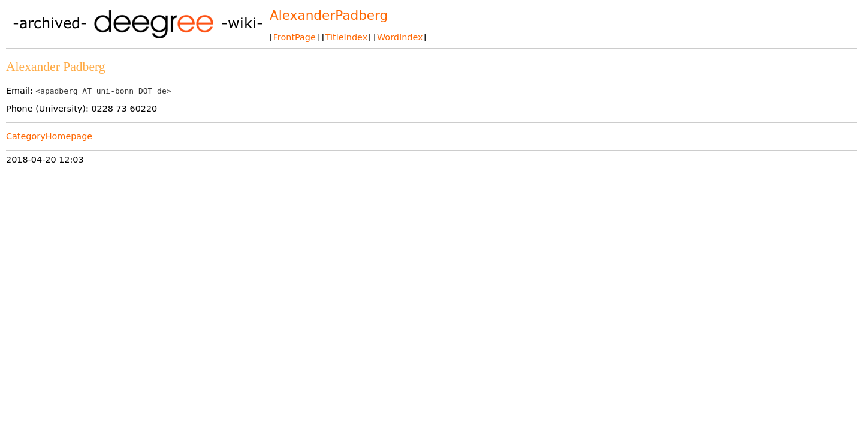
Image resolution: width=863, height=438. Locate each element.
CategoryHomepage (49, 136)
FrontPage (294, 37)
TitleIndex (346, 37)
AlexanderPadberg (329, 15)
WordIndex (400, 37)
